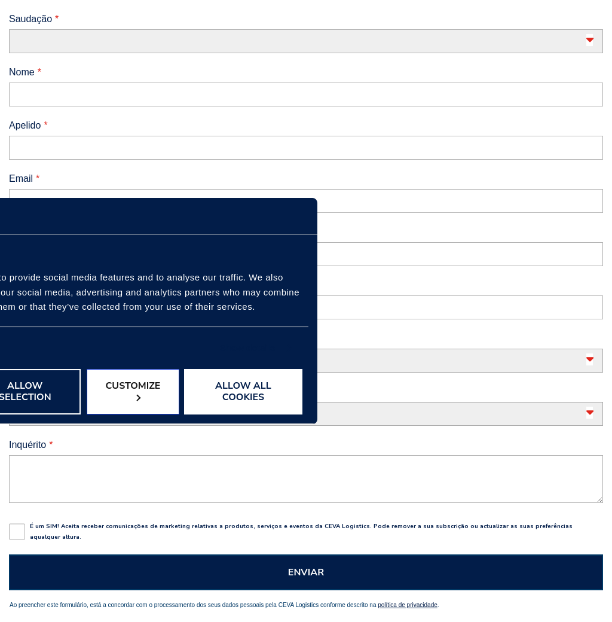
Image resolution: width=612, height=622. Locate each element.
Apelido (25, 125)
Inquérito (27, 445)
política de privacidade (407, 605)
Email (21, 178)
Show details (248, 348)
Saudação (30, 19)
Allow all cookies (243, 391)
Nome (22, 72)
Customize (132, 390)
